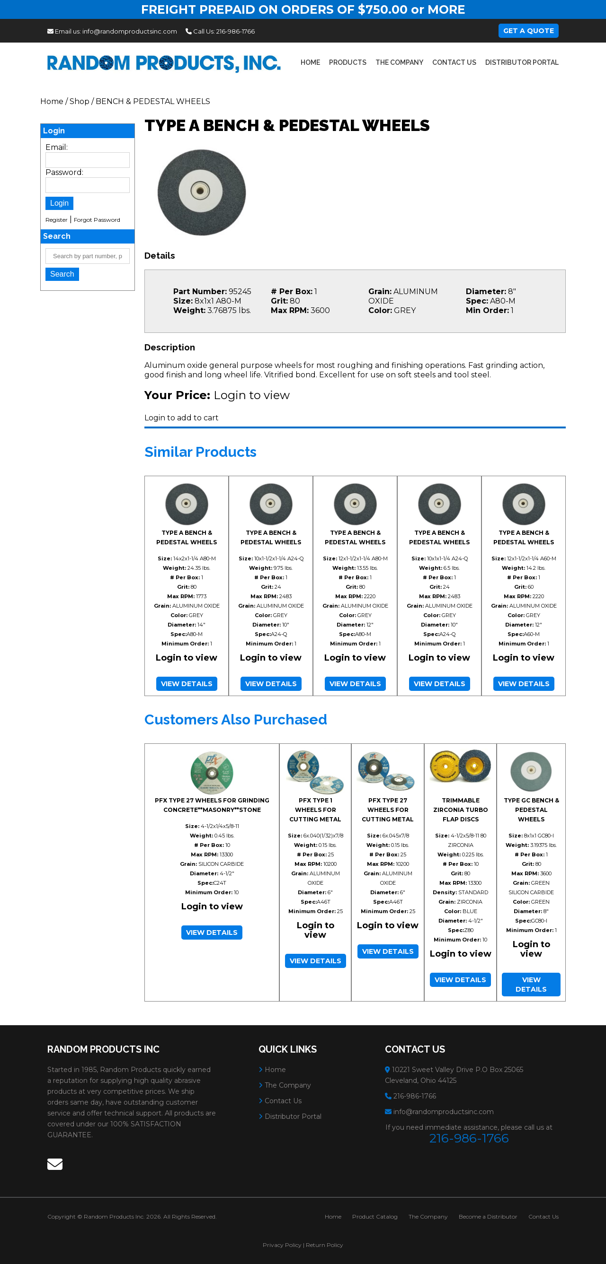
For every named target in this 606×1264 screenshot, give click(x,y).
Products (347, 62)
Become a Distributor (488, 1216)
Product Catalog (375, 1216)
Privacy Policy (282, 1244)
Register (56, 219)
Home (310, 62)
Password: (64, 172)
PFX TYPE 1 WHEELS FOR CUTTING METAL (315, 810)
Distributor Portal (522, 62)
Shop (79, 101)
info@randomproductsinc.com (129, 31)
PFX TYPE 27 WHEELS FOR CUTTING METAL (388, 810)
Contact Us (454, 62)
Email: (56, 147)
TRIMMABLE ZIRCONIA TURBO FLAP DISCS (460, 810)
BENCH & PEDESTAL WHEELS (153, 101)
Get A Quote (528, 30)
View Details (187, 684)
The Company (399, 62)
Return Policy (324, 1244)
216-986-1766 (235, 31)
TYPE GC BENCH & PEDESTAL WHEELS (531, 810)
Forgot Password (97, 219)
